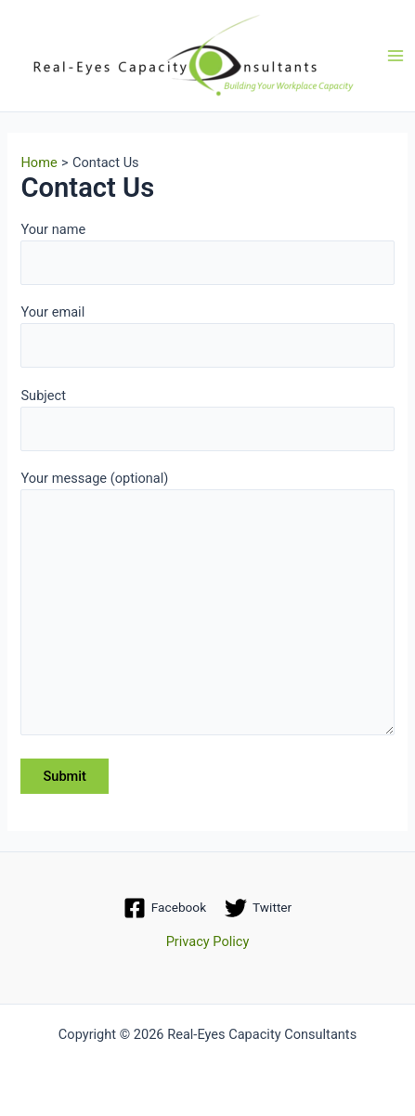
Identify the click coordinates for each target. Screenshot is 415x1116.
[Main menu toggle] (395, 55)
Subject (207, 419)
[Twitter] (258, 908)
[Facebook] (164, 908)
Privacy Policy (208, 941)
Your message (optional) (207, 606)
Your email (207, 336)
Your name (207, 253)
